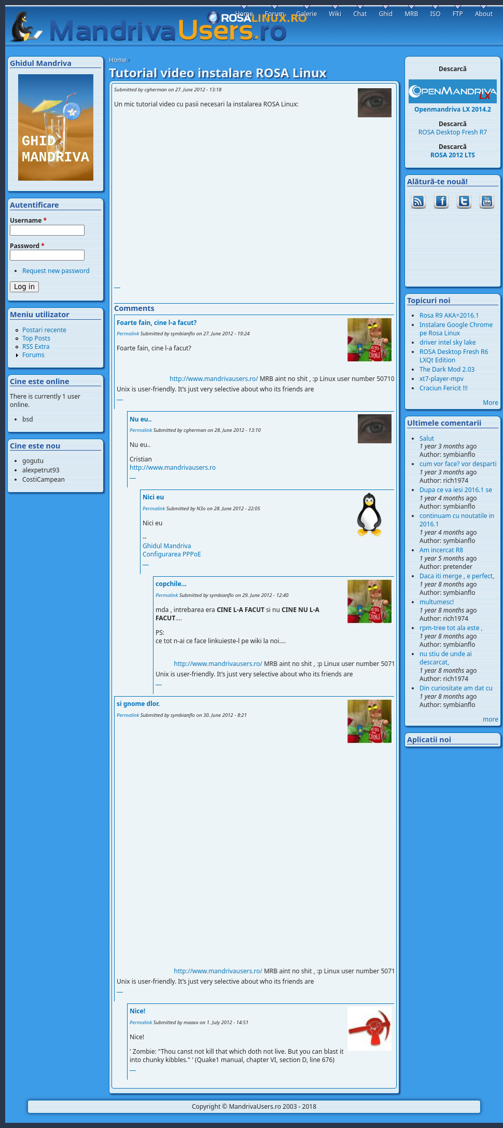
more (490, 719)
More (490, 402)
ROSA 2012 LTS (452, 155)
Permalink (128, 333)
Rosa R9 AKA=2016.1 (449, 315)
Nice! (137, 1011)
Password (27, 246)
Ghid (386, 13)
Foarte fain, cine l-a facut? (157, 322)
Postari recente (44, 329)
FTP (458, 13)
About (484, 13)
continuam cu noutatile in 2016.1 (457, 519)
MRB (411, 13)
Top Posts (36, 338)
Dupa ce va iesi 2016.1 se (456, 489)
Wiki (335, 13)
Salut (427, 438)
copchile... (171, 583)
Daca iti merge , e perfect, (457, 576)
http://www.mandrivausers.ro (173, 467)
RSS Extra (36, 346)
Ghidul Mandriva (167, 545)
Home (118, 60)
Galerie (306, 13)
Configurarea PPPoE (172, 554)
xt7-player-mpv (442, 378)
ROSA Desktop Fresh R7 (452, 132)
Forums (33, 354)
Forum (274, 13)
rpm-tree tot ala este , (451, 627)
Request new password (56, 270)
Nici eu (153, 497)
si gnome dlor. (138, 703)
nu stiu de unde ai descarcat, (446, 658)
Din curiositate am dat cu (456, 688)
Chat (360, 13)
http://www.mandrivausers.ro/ (221, 378)
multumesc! (437, 601)
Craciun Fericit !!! (444, 388)
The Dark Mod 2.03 (447, 369)
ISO (435, 13)
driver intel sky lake (448, 342)
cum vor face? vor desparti (458, 463)
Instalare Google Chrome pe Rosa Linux (456, 328)
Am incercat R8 (441, 550)
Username (28, 220)
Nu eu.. (140, 419)
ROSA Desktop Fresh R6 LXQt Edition (454, 355)
